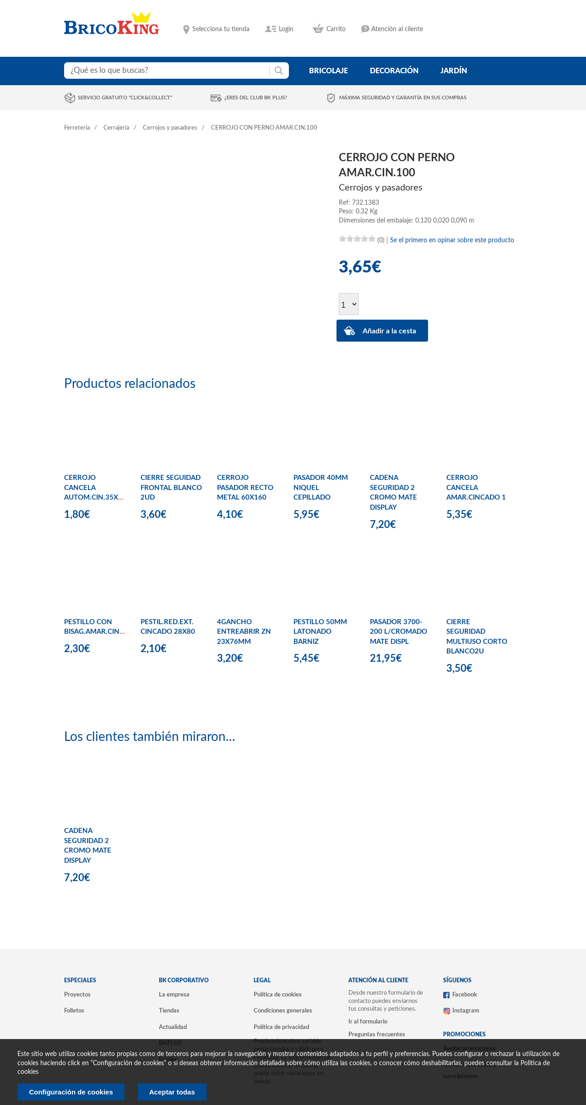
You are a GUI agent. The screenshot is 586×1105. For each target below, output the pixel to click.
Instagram (465, 1010)
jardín (453, 71)
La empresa (174, 994)
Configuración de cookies (71, 1092)
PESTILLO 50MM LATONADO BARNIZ (320, 632)
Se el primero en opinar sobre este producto (452, 240)
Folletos (74, 1010)
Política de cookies (278, 994)
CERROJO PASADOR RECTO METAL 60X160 (245, 487)
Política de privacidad (281, 1027)
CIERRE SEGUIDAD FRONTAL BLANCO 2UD (171, 487)
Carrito (336, 29)
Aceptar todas (172, 1092)
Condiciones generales (283, 1010)
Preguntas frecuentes (376, 1034)
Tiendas (169, 1010)
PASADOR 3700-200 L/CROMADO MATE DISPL (398, 632)
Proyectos (77, 994)
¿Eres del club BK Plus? (255, 97)
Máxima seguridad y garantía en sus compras (403, 97)
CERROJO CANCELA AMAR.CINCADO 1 (476, 487)
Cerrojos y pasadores (170, 128)
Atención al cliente (397, 29)
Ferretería (77, 128)
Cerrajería (116, 128)
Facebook (464, 994)
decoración (394, 71)
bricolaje (328, 71)
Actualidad (173, 1027)
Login (286, 29)
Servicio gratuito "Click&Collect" (125, 97)
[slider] (357, 238)
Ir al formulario (367, 1021)
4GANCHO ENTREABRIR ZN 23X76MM (244, 632)
